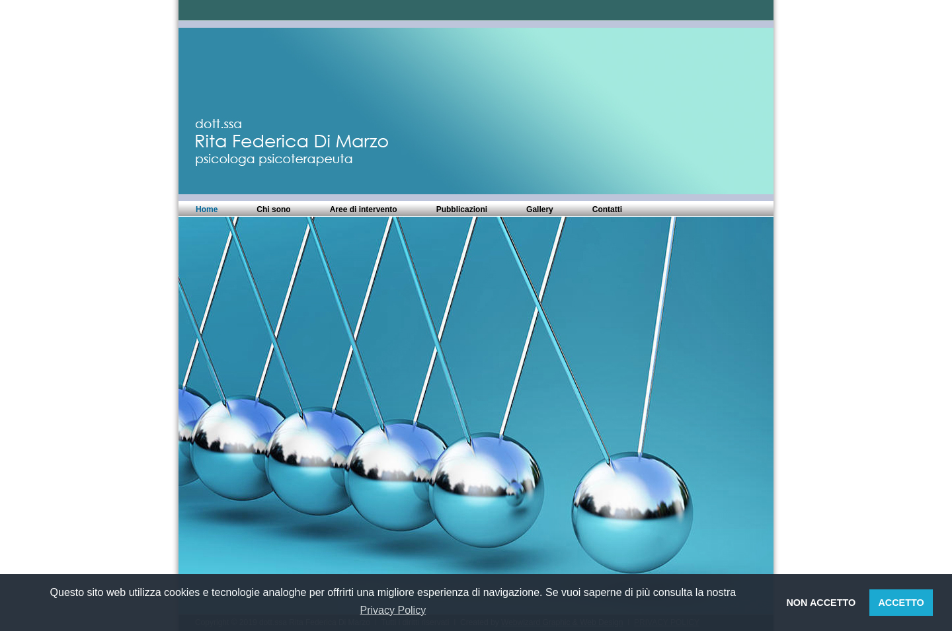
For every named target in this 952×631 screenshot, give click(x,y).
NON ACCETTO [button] (820, 602)
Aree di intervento (363, 209)
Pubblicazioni (461, 209)
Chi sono (273, 209)
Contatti (607, 209)
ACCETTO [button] (901, 602)
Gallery (539, 209)
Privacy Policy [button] (393, 610)
